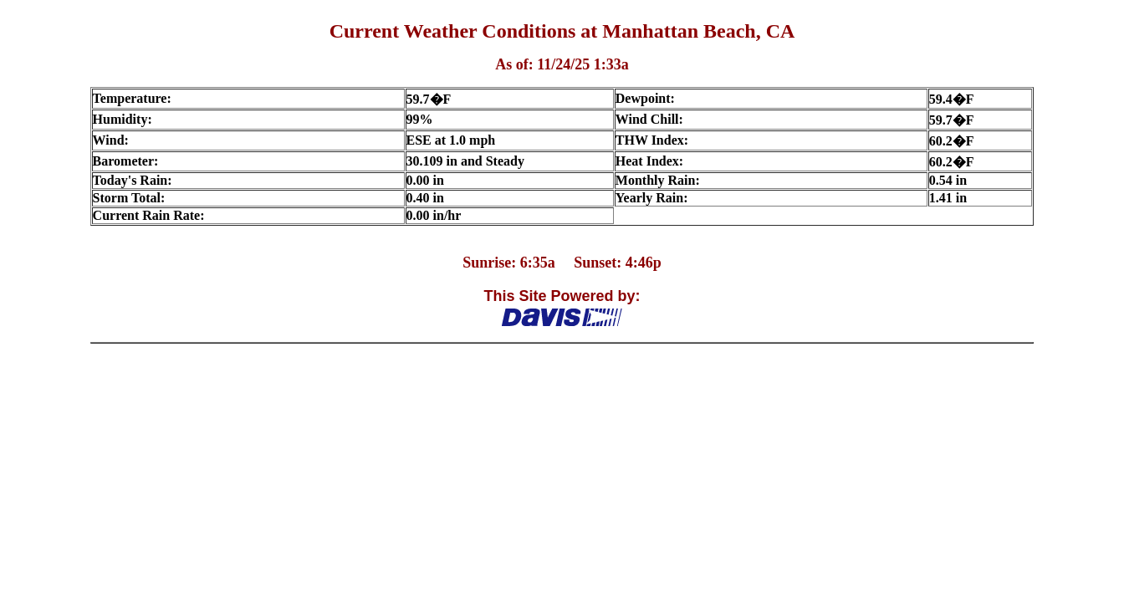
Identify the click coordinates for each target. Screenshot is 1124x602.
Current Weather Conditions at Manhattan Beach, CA (562, 31)
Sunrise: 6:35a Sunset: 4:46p (562, 262)
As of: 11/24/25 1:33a (562, 64)
